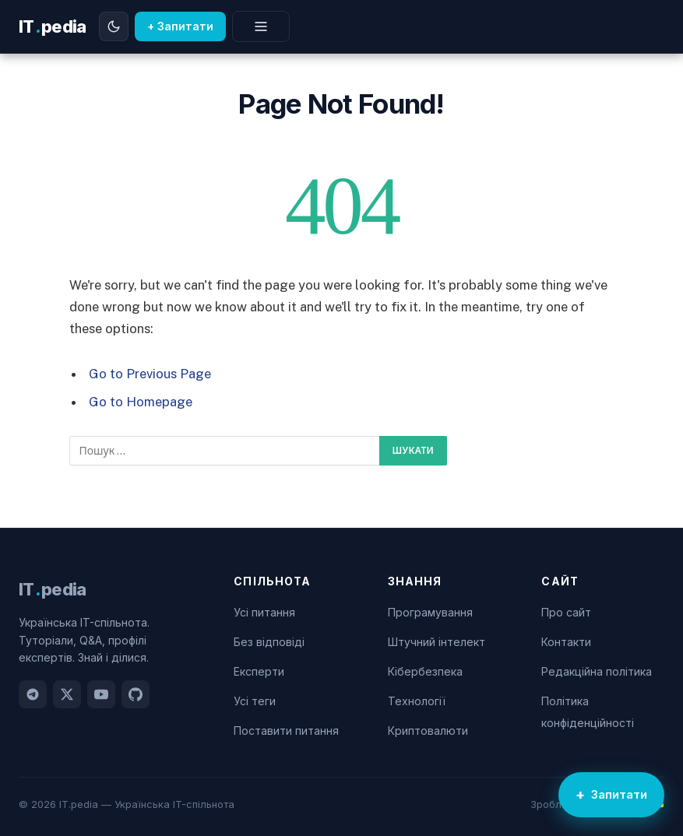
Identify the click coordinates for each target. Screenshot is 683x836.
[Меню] (261, 26)
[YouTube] (101, 694)
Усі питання (264, 612)
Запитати (619, 794)
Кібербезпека (425, 671)
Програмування (430, 612)
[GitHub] (135, 694)
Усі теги (255, 701)
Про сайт (566, 612)
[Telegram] (33, 694)
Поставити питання (286, 730)
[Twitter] (67, 694)
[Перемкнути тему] (114, 26)
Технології (416, 701)
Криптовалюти (428, 730)
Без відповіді (269, 641)
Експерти (259, 671)
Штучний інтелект (436, 641)
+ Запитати (180, 26)
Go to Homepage (140, 401)
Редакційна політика (596, 671)
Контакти (566, 641)
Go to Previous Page (150, 373)
